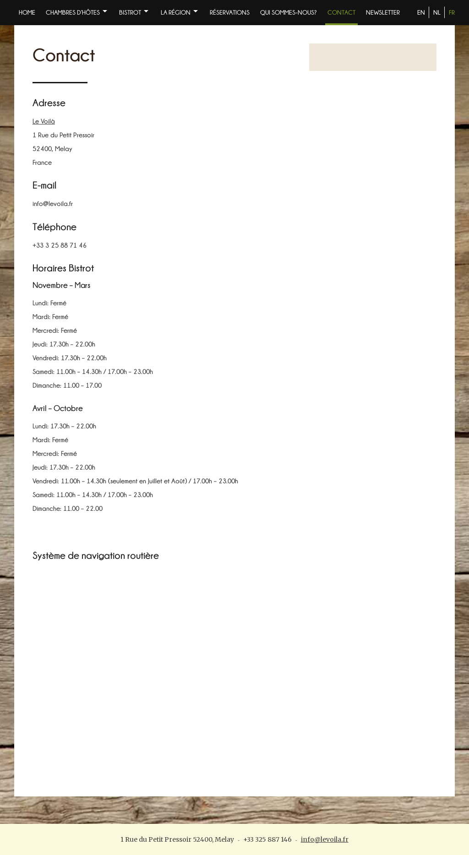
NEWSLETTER (383, 12)
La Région (176, 12)
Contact (341, 12)
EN (421, 12)
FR (452, 12)
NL (437, 12)
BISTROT (130, 12)
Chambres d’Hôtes (73, 12)
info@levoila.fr (325, 839)
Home (27, 12)
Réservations (230, 12)
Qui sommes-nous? (288, 12)
